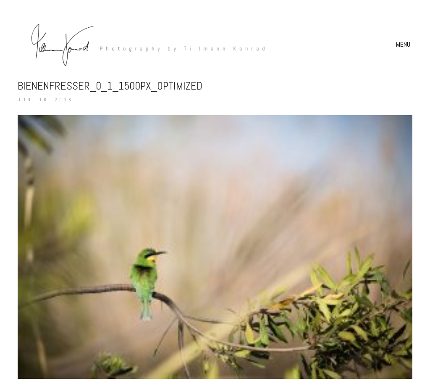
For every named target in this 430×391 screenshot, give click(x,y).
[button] (404, 44)
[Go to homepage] (144, 44)
